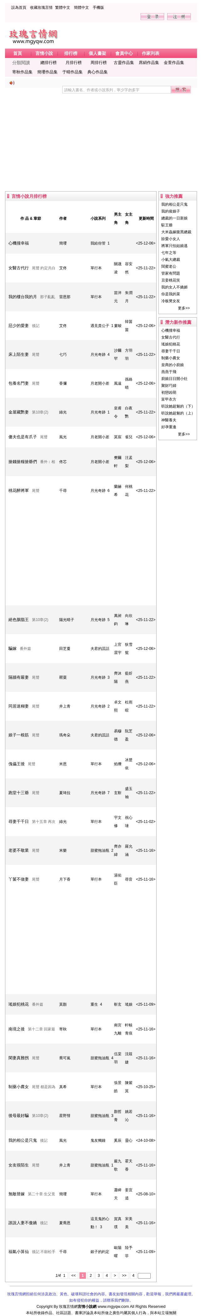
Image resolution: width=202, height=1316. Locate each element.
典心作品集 (97, 72)
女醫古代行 (18, 268)
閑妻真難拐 (18, 1057)
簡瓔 (63, 243)
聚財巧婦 (168, 385)
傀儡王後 (16, 763)
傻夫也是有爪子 (22, 436)
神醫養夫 (168, 420)
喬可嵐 (64, 1058)
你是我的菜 (170, 294)
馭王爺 (167, 225)
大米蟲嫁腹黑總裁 (176, 232)
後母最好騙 (18, 1115)
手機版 (98, 7)
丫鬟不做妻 (18, 879)
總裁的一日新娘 (174, 218)
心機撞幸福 (18, 243)
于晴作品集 (72, 72)
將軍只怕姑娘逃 (174, 246)
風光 (63, 437)
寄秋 (63, 1029)
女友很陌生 (18, 1165)
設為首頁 (18, 7)
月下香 (64, 879)
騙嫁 (12, 648)
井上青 (64, 706)
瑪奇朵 (64, 735)
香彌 (63, 383)
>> (124, 1275)
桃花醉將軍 (18, 490)
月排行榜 (73, 62)
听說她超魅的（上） (178, 413)
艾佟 (63, 268)
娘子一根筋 (18, 735)
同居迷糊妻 (18, 706)
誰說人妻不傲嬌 (22, 1222)
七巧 (63, 354)
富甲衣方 (168, 399)
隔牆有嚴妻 (18, 677)
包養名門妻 (18, 383)
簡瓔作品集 (47, 72)
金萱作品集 (174, 62)
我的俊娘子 (170, 211)
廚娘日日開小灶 (174, 378)
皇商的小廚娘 (172, 365)
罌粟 (63, 677)
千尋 (63, 490)
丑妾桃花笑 (170, 280)
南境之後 (16, 1029)
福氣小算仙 (18, 1251)
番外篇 (25, 648)
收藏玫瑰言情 (41, 7)
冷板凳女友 (170, 301)
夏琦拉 (64, 793)
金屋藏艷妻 (18, 412)
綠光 (63, 412)
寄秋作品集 (22, 72)
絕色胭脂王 (18, 619)
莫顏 (63, 1004)
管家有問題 (170, 273)
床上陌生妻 (18, 354)
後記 (35, 326)
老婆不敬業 (18, 850)
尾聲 (35, 354)
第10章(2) (40, 412)
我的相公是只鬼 (22, 1140)
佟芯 (63, 462)
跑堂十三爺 (18, 792)
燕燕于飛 (168, 372)
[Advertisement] (101, 139)
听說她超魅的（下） (178, 406)
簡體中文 (81, 7)
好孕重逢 (168, 427)
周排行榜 (99, 62)
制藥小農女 (18, 1086)
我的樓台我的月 (22, 296)
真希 (63, 1087)
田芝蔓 (64, 648)
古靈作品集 (124, 62)
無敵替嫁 (16, 1194)
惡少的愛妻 (18, 325)
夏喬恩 (64, 1223)
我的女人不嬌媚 (174, 287)
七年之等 (168, 252)
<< (73, 1275)
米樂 (63, 850)
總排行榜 (48, 62)
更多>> (184, 308)
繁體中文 (62, 7)
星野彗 (64, 1115)
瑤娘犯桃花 (18, 1004)
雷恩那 (64, 297)
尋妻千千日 (18, 821)
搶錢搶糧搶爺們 (22, 461)
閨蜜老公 (168, 266)
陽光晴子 (66, 620)
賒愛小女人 (170, 239)
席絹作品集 (149, 62)
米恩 (63, 764)
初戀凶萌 (168, 392)
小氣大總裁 (170, 259)
